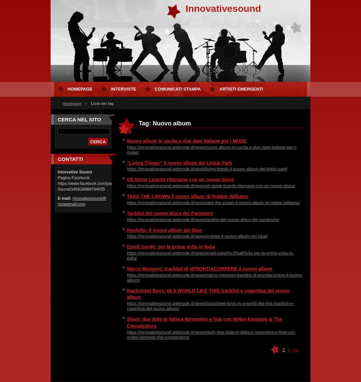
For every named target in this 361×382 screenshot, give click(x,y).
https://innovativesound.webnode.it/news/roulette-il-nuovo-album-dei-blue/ (197, 236)
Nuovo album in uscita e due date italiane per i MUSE (186, 141)
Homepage (71, 103)
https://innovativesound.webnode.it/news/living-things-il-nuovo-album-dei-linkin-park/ (207, 168)
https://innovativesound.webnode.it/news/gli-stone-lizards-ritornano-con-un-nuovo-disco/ (211, 185)
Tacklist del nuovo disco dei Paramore (170, 213)
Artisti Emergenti (241, 89)
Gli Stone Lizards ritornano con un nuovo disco (180, 179)
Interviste (123, 89)
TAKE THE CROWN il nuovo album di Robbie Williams (187, 196)
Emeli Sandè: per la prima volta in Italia (171, 246)
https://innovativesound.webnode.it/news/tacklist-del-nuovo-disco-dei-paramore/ (203, 219)
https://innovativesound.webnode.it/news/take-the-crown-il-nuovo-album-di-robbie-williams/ (213, 202)
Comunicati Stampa (178, 89)
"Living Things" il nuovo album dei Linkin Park (179, 163)
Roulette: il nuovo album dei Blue (164, 230)
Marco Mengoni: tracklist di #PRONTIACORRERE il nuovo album (199, 268)
